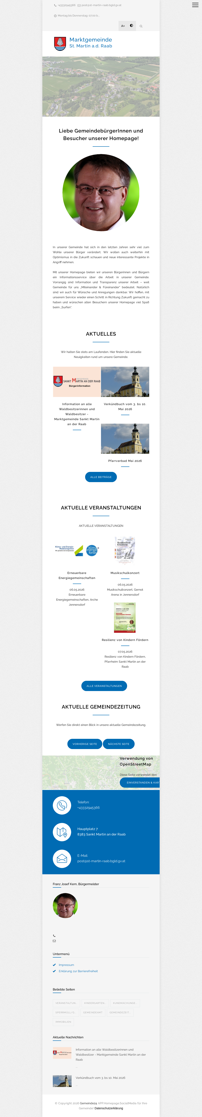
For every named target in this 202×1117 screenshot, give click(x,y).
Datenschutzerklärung (109, 1108)
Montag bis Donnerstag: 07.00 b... (79, 15)
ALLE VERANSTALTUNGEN (104, 686)
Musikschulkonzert (125, 573)
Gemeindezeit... (120, 1012)
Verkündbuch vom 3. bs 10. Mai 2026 (100, 1077)
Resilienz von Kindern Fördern (125, 640)
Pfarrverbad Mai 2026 (125, 460)
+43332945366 (67, 5)
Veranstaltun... (66, 1003)
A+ (123, 26)
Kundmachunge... (125, 1003)
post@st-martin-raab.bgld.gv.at (101, 5)
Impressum (66, 965)
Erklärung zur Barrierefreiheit (78, 971)
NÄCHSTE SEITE (118, 744)
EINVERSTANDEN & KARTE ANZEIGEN (152, 782)
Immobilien (63, 1022)
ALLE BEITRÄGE (101, 477)
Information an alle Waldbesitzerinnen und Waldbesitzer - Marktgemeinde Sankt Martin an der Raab (77, 414)
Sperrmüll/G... (66, 1012)
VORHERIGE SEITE (85, 744)
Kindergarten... (95, 1003)
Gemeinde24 (88, 1103)
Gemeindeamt (93, 1012)
